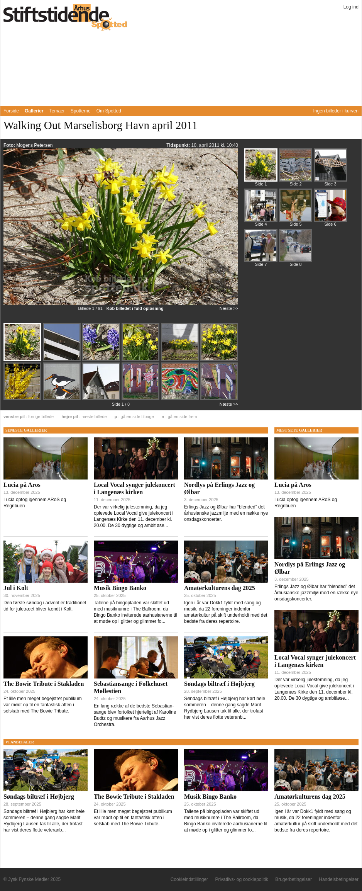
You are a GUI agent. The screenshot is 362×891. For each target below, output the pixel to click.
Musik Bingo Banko (120, 588)
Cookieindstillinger (189, 879)
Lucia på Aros (22, 484)
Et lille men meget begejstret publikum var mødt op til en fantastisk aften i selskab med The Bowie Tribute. (42, 705)
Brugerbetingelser (293, 879)
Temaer (57, 111)
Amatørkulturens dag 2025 (219, 588)
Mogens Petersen (34, 145)
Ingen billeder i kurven (336, 111)
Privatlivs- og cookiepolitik (241, 879)
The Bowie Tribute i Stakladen (43, 683)
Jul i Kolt (15, 588)
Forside (11, 111)
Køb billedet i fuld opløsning (135, 308)
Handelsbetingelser (339, 879)
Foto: (9, 145)
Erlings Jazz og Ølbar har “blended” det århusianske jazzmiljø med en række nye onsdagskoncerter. (226, 513)
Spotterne (81, 111)
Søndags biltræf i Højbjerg (219, 683)
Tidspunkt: (178, 145)
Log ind (351, 7)
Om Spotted (108, 111)
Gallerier (34, 111)
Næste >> (229, 308)
